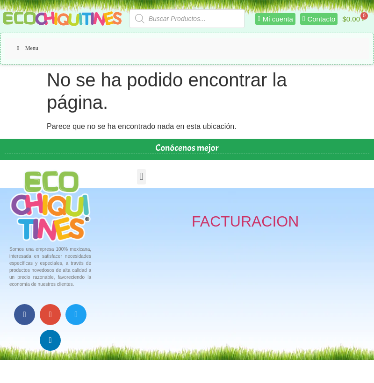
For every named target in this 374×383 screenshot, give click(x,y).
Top (352, 361)
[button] (141, 176)
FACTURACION (245, 221)
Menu (26, 48)
